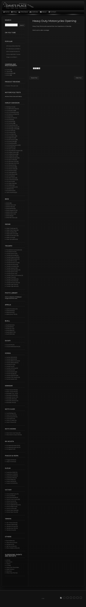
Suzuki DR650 (10, 479)
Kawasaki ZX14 (10, 402)
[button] (61, 598)
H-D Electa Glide (10, 117)
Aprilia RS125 (9, 310)
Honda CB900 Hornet (12, 361)
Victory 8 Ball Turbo (11, 494)
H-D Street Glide (10, 168)
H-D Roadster (10, 147)
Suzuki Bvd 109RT (11, 472)
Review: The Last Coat (12, 85)
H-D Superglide (10, 172)
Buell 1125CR (9, 325)
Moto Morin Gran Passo (12, 433)
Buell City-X (9, 328)
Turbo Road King (10, 192)
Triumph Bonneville (11, 255)
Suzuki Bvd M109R (11, 476)
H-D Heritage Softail (11, 128)
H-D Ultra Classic (10, 177)
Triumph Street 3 (11, 273)
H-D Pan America (11, 139)
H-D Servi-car (10, 148)
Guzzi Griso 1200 (10, 415)
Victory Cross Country (12, 499)
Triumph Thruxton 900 (12, 282)
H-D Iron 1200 (10, 130)
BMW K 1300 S (10, 205)
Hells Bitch (9, 188)
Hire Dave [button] (23, 12)
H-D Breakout (10, 110)
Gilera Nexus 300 (11, 542)
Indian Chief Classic (11, 230)
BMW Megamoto (11, 210)
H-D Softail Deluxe (11, 154)
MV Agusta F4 (10, 449)
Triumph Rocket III (11, 264)
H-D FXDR (9, 119)
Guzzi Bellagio (10, 413)
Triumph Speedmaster (12, 270)
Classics (8, 563)
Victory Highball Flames (12, 504)
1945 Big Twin (9, 107)
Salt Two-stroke (10, 546)
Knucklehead (10, 190)
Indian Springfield (11, 239)
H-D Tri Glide (9, 176)
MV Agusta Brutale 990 (12, 447)
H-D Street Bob (10, 167)
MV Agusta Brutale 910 (12, 445)
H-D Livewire (9, 132)
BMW (8, 203)
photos (8, 75)
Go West (8, 565)
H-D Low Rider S (10, 136)
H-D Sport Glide (10, 159)
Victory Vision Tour (11, 512)
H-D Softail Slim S (11, 156)
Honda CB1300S (10, 359)
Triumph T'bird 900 (11, 280)
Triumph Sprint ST (11, 271)
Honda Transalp (10, 373)
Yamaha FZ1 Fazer (11, 526)
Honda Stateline (10, 371)
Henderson (9, 544)
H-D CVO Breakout (11, 112)
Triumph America (11, 253)
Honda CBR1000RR (11, 362)
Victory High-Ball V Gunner (13, 54)
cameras (8, 71)
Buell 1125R (9, 326)
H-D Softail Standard (12, 157)
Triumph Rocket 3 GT (12, 262)
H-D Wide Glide (10, 183)
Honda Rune (9, 370)
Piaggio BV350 (10, 459)
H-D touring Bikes (11, 187)
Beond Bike (9, 540)
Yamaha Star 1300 (11, 528)
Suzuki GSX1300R (11, 483)
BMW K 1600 (9, 206)
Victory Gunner (10, 501)
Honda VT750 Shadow (12, 377)
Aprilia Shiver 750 (11, 314)
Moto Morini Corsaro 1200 (13, 434)
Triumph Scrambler (11, 266)
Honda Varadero (10, 379)
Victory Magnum (10, 506)
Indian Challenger (11, 228)
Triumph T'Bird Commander (13, 275)
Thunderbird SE (10, 251)
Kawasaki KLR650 (11, 395)
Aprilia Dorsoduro (11, 308)
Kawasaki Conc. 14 (11, 393)
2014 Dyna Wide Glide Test (13, 46)
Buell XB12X (9, 334)
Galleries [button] (35, 12)
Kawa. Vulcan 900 (11, 391)
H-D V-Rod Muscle (11, 179)
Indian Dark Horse (11, 233)
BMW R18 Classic (10, 217)
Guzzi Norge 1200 (11, 416)
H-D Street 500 (10, 165)
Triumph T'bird (10, 277)
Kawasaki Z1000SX (11, 400)
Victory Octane (10, 508)
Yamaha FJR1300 (11, 524)
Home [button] (7, 12)
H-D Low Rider (10, 134)
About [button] (44, 12)
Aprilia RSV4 (9, 312)
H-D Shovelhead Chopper (13, 150)
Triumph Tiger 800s (11, 286)
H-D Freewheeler (11, 125)
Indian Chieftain (10, 232)
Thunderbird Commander (13, 250)
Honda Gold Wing (11, 368)
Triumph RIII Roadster (12, 259)
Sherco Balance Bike (12, 548)
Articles (8, 560)
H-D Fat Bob (9, 121)
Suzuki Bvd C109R (11, 474)
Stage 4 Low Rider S (11, 57)
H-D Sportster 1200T (11, 163)
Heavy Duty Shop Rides (12, 567)
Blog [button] (15, 12)
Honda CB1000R (10, 357)
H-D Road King (10, 143)
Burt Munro (9, 562)
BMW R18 (9, 215)
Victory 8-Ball (10, 495)
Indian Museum (10, 569)
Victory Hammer (10, 503)
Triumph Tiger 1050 (11, 284)
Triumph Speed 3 (11, 268)
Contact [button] (53, 12)
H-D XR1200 (9, 185)
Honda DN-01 (10, 364)
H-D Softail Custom (11, 152)
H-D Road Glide (10, 141)
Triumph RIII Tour (10, 260)
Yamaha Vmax (10, 530)
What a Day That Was (12, 572)
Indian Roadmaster (11, 235)
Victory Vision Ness (11, 510)
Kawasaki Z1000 (10, 398)
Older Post (78, 77)
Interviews (9, 571)
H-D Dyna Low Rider (11, 114)
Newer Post (34, 77)
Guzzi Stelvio (9, 418)
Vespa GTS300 (10, 461)
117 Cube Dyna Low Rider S (13, 48)
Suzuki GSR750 (10, 481)
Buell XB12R (9, 330)
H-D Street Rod (10, 170)
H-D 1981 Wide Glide (11, 108)
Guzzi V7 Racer (10, 422)
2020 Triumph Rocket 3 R (13, 51)
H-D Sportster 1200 (11, 161)
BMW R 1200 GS (10, 212)
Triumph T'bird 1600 (11, 279)
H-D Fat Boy (9, 123)
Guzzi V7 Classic (10, 420)
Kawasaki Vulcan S (11, 397)
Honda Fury (9, 366)
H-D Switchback (10, 174)
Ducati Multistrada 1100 (12, 346)
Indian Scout (9, 237)
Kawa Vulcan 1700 (11, 389)
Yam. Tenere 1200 (11, 522)
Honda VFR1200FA (11, 375)
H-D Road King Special (12, 145)
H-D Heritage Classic (12, 127)
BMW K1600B (10, 208)
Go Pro (8, 69)
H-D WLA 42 (9, 181)
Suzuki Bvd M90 (10, 477)
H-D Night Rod (10, 137)
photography (9, 73)
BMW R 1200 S (10, 214)
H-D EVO (8, 116)
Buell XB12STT (10, 332)
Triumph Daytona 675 (12, 257)
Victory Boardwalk (11, 497)
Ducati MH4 (9, 344)
